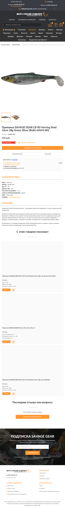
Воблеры (42, 29)
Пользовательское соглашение (17, 493)
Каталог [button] (12, 19)
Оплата (42, 475)
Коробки (11, 36)
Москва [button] (15, 159)
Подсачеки (6, 33)
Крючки (38, 36)
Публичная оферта (13, 491)
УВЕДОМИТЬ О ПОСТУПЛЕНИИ (32, 148)
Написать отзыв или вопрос (32, 416)
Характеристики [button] (17, 154)
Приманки (32, 29)
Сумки (16, 33)
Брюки (41, 33)
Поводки (29, 36)
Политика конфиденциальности (50, 491)
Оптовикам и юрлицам (27, 19)
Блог (41, 485)
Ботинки (59, 33)
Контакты (52, 19)
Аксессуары (22, 40)
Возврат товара (44, 478)
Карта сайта (11, 488)
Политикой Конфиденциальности (41, 456)
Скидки (42, 488)
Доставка (43, 472)
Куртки (33, 33)
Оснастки (24, 33)
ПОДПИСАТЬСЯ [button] (32, 452)
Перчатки (54, 36)
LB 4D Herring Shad (14, 197)
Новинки (42, 19)
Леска (46, 36)
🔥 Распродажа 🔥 (9, 29)
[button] (16, 6)
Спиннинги (22, 29)
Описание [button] (48, 154)
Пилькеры (49, 33)
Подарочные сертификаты (38, 40)
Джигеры (20, 36)
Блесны (50, 29)
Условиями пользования (29, 458)
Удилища (59, 29)
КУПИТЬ (6, 289)
